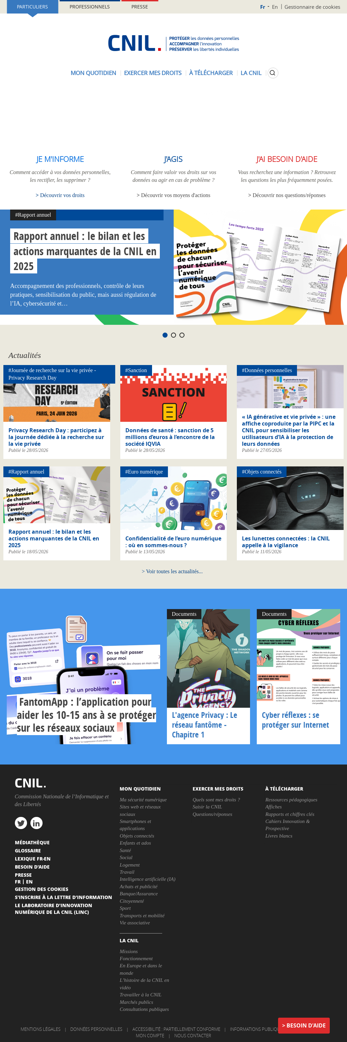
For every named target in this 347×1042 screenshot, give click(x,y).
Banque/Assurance (138, 893)
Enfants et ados (135, 843)
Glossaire (28, 850)
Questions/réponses (212, 814)
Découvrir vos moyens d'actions (175, 195)
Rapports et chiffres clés (289, 814)
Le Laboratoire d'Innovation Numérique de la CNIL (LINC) (53, 908)
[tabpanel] (173, 267)
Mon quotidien (93, 73)
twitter (21, 823)
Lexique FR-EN (33, 858)
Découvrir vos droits (62, 195)
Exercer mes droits (152, 73)
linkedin (36, 823)
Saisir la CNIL (207, 806)
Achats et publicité (138, 886)
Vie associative (135, 922)
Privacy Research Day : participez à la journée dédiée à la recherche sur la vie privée (56, 437)
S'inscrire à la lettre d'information (63, 897)
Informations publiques (257, 1029)
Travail (127, 872)
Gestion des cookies (41, 889)
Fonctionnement (136, 958)
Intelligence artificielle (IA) (147, 879)
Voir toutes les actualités (172, 571)
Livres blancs (278, 836)
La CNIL (251, 73)
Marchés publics (136, 1002)
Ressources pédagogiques (291, 799)
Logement (130, 865)
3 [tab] (181, 335)
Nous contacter (192, 1036)
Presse (139, 6)
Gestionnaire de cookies (312, 6)
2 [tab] (173, 335)
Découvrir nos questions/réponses (289, 195)
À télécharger (211, 73)
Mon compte (150, 1036)
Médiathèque (32, 842)
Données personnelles (96, 1029)
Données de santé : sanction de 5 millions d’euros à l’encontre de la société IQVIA (170, 437)
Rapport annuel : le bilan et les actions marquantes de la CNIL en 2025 (85, 251)
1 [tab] (165, 335)
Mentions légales (40, 1029)
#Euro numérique (144, 472)
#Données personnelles (267, 370)
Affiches (273, 806)
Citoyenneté (132, 901)
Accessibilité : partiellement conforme (176, 1029)
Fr (262, 6)
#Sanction (136, 370)
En (275, 6)
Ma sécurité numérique (143, 799)
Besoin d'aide (306, 1025)
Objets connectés (137, 836)
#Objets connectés (261, 472)
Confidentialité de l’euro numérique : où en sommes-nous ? (173, 542)
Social (126, 857)
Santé (125, 850)
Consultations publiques (144, 1009)
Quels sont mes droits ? (216, 799)
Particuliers (32, 6)
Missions (129, 951)
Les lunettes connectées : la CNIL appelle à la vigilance (286, 542)
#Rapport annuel (33, 215)
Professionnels (90, 6)
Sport (125, 908)
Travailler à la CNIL (141, 994)
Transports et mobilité (142, 915)
